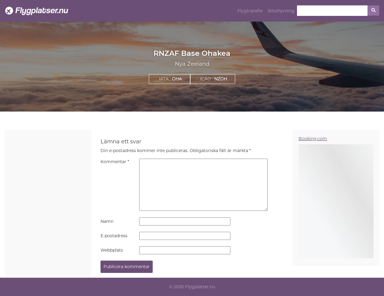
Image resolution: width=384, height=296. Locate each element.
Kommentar (114, 161)
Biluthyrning (281, 10)
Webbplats (111, 250)
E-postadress (114, 235)
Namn (106, 221)
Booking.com (312, 138)
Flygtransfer (250, 10)
